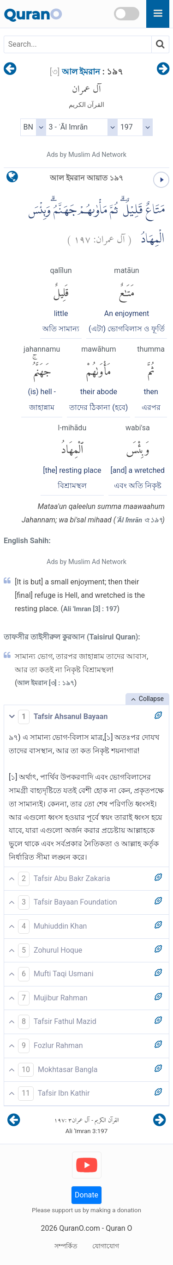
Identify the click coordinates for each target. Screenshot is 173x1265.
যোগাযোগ (105, 1246)
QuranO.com (79, 1228)
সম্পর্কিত (66, 1246)
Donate (86, 1195)
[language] (12, 179)
